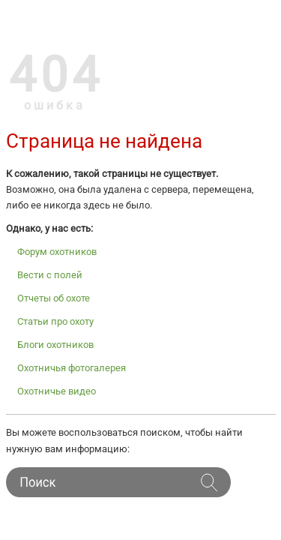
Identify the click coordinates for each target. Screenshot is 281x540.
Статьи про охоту (55, 321)
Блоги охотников (55, 344)
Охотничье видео (56, 391)
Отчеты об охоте (53, 298)
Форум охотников (57, 251)
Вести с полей (49, 274)
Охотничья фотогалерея (71, 368)
